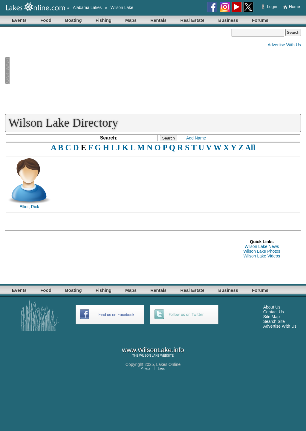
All (250, 147)
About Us (272, 307)
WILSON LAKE (149, 355)
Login (270, 6)
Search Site (274, 321)
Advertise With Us (284, 44)
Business (228, 20)
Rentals (158, 20)
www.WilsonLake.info (153, 350)
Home (291, 6)
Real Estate (192, 20)
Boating (73, 20)
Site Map (271, 316)
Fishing (103, 20)
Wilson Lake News (261, 246)
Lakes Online (168, 364)
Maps (131, 20)
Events (19, 20)
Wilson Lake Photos (261, 251)
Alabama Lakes (87, 7)
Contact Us (273, 311)
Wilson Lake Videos (262, 256)
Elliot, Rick (29, 206)
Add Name (196, 138)
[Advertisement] (118, 70)
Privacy (146, 368)
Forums (260, 20)
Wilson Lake (122, 7)
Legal (161, 368)
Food (45, 20)
